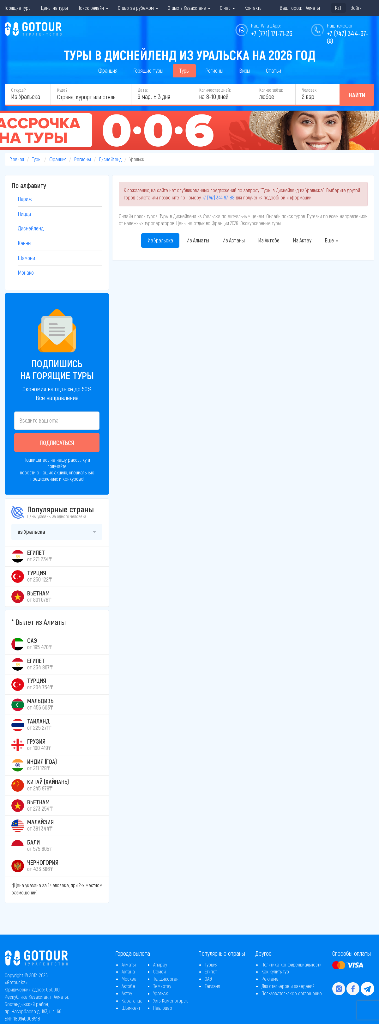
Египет (211, 971)
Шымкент (131, 1008)
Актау (127, 993)
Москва (129, 979)
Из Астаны (233, 240)
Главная (16, 159)
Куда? (62, 90)
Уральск (160, 993)
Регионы (214, 70)
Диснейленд (110, 159)
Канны (24, 243)
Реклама (270, 979)
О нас (227, 8)
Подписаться (57, 442)
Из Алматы (197, 240)
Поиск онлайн (92, 8)
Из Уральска (160, 240)
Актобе (128, 986)
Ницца (24, 213)
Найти (357, 95)
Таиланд (212, 986)
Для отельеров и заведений (288, 986)
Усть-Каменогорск (170, 1000)
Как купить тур (275, 971)
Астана (128, 971)
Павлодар (162, 1008)
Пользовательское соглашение (292, 993)
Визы (244, 70)
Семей (159, 971)
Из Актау (302, 240)
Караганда (132, 1000)
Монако (26, 272)
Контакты (253, 8)
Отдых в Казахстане (189, 8)
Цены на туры (54, 8)
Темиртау (162, 986)
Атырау (160, 964)
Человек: (309, 90)
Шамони (26, 257)
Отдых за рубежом (138, 8)
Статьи (273, 70)
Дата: (142, 90)
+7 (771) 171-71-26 (271, 33)
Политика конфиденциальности (292, 964)
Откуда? (18, 90)
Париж (25, 198)
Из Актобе (269, 240)
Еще (331, 240)
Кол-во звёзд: (271, 90)
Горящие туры (18, 8)
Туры (184, 70)
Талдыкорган (165, 979)
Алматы (129, 964)
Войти (356, 8)
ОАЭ (208, 979)
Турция (211, 964)
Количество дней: (215, 90)
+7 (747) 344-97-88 (218, 197)
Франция (107, 70)
